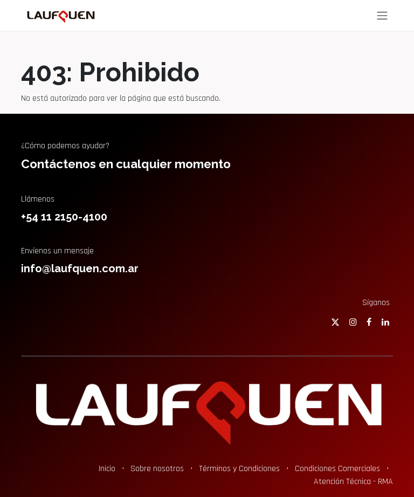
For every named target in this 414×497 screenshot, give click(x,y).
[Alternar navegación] (382, 15)
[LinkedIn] (385, 321)
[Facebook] (369, 321)
